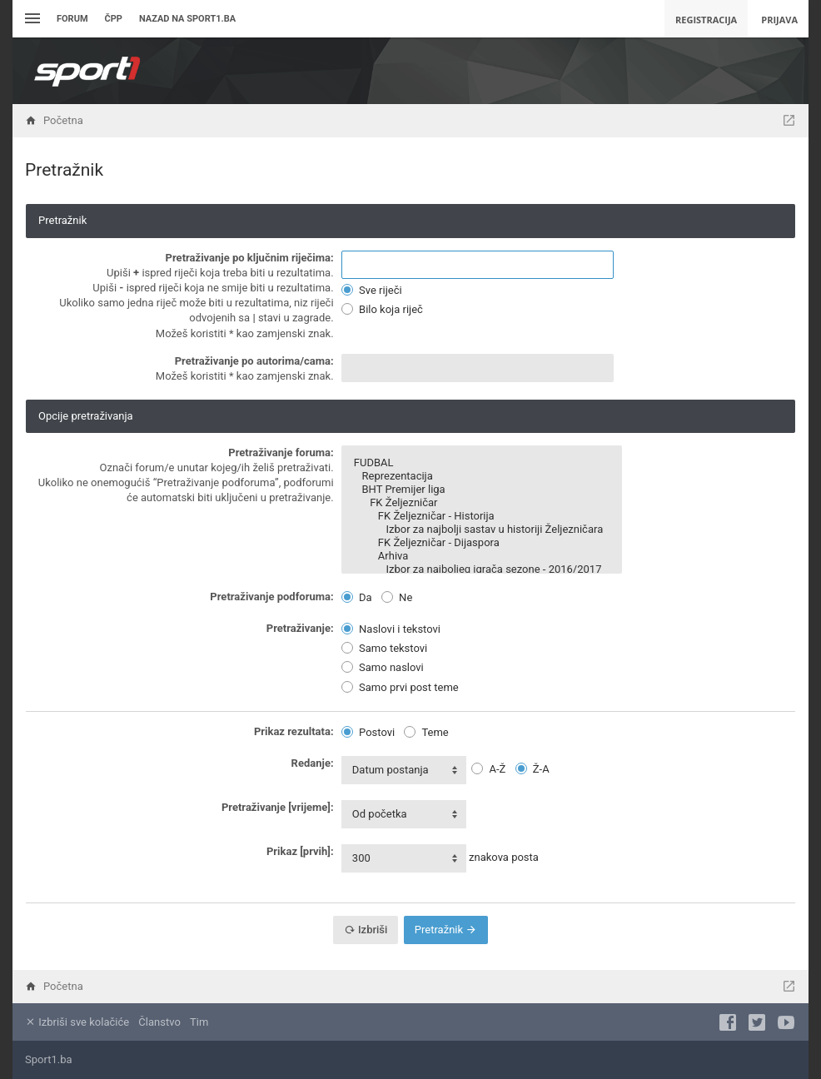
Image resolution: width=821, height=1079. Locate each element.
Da (356, 597)
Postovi (368, 732)
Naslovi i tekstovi (390, 629)
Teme (426, 732)
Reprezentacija (481, 476)
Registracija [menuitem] (706, 19)
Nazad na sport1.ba (187, 18)
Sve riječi (371, 290)
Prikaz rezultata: (294, 731)
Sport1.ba (48, 1059)
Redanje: (312, 763)
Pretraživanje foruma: (280, 452)
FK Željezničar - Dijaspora (481, 542)
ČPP (113, 18)
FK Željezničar (481, 503)
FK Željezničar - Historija (481, 516)
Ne (396, 597)
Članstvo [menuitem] (159, 1022)
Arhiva (481, 556)
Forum (72, 18)
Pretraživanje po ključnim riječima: (250, 257)
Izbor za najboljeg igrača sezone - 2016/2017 (481, 569)
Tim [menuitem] (199, 1022)
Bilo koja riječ (382, 309)
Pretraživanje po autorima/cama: (254, 361)
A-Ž (488, 769)
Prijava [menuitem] (779, 19)
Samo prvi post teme (400, 687)
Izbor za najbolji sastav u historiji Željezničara (481, 529)
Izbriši (366, 929)
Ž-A (532, 769)
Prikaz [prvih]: (300, 851)
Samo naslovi (382, 667)
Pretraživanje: (300, 628)
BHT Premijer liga (481, 489)
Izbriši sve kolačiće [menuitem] (77, 1022)
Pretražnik (446, 929)
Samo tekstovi (384, 648)
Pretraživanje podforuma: (271, 596)
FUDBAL (481, 463)
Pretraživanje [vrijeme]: (277, 807)
